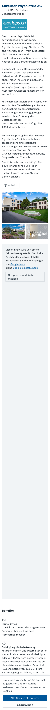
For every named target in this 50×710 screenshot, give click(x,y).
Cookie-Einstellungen (25, 267)
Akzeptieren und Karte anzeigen (21, 277)
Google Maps (17, 264)
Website (10, 185)
